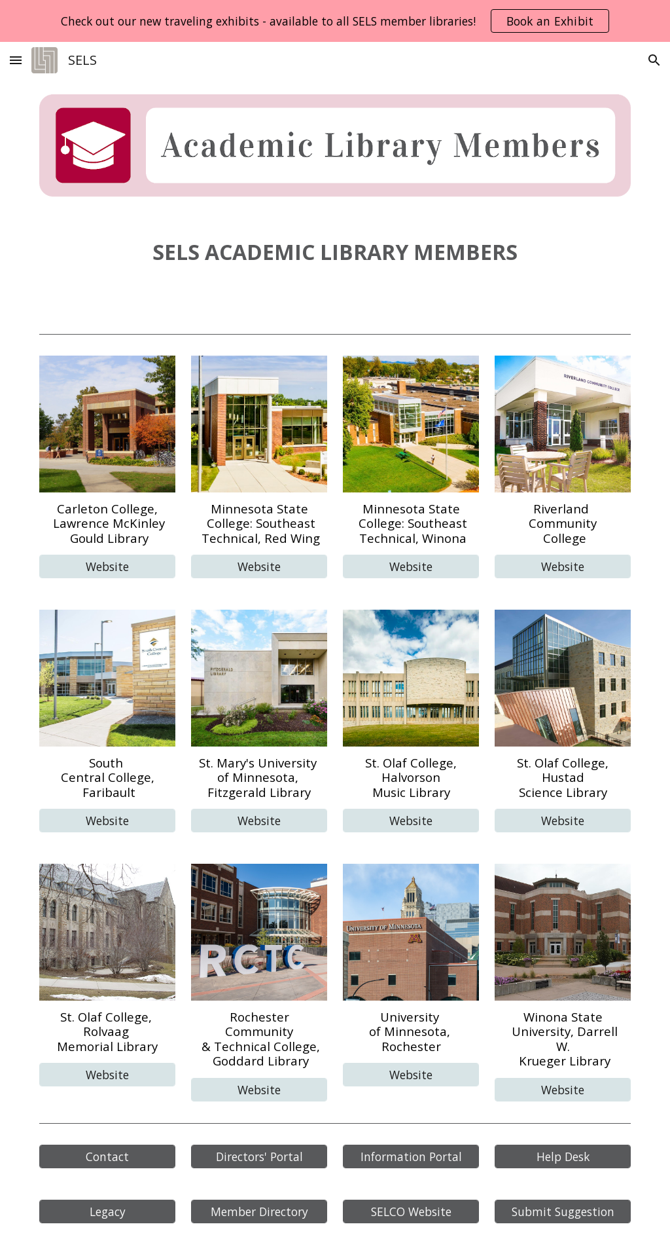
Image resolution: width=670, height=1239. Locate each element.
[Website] (107, 566)
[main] (335, 252)
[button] (15, 60)
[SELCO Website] (411, 1212)
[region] (335, 21)
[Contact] (107, 1156)
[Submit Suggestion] (563, 1212)
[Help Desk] (563, 1156)
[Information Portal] (411, 1156)
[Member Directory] (259, 1212)
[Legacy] (107, 1212)
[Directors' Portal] (259, 1156)
